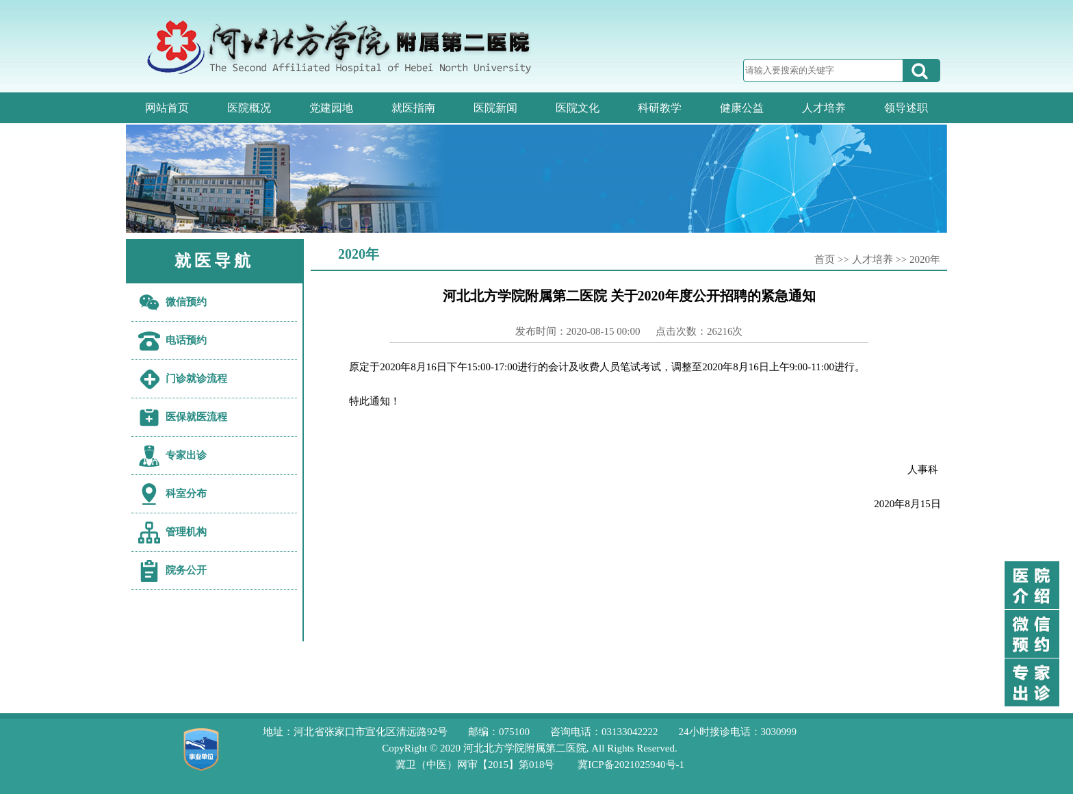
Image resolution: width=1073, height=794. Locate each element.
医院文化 (577, 108)
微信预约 (186, 301)
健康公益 (742, 108)
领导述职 (906, 108)
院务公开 (186, 570)
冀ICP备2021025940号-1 (631, 764)
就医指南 (413, 108)
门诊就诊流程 (196, 378)
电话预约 (186, 340)
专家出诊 (186, 455)
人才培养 (824, 108)
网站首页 (167, 108)
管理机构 (186, 531)
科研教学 (660, 108)
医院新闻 (495, 108)
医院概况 (249, 108)
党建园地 (331, 108)
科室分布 (186, 493)
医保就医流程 (196, 416)
